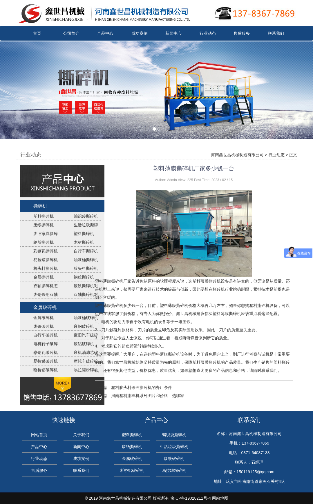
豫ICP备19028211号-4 (190, 498)
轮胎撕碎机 (43, 242)
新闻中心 (173, 33)
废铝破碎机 (84, 343)
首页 (37, 33)
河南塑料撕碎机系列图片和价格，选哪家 (147, 395)
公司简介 (71, 33)
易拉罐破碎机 (45, 361)
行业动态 (208, 33)
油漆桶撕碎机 (86, 259)
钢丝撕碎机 (84, 277)
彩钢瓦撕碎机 (45, 251)
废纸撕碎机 (43, 225)
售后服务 (242, 33)
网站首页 (39, 434)
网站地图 (220, 498)
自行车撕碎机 (86, 251)
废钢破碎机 (84, 326)
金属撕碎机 (43, 277)
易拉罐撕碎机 (45, 259)
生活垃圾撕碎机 (174, 446)
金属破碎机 (45, 307)
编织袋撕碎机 (86, 216)
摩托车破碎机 (86, 361)
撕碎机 (40, 205)
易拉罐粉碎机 (86, 369)
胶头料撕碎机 (86, 268)
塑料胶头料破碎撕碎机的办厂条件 (141, 387)
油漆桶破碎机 (86, 317)
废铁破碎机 (43, 326)
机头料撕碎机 (45, 268)
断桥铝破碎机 (45, 369)
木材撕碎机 (84, 242)
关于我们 (81, 434)
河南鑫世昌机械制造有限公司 (237, 154)
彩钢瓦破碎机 (45, 352)
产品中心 (105, 33)
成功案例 (139, 33)
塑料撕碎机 (43, 216)
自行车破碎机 (45, 335)
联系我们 (276, 33)
